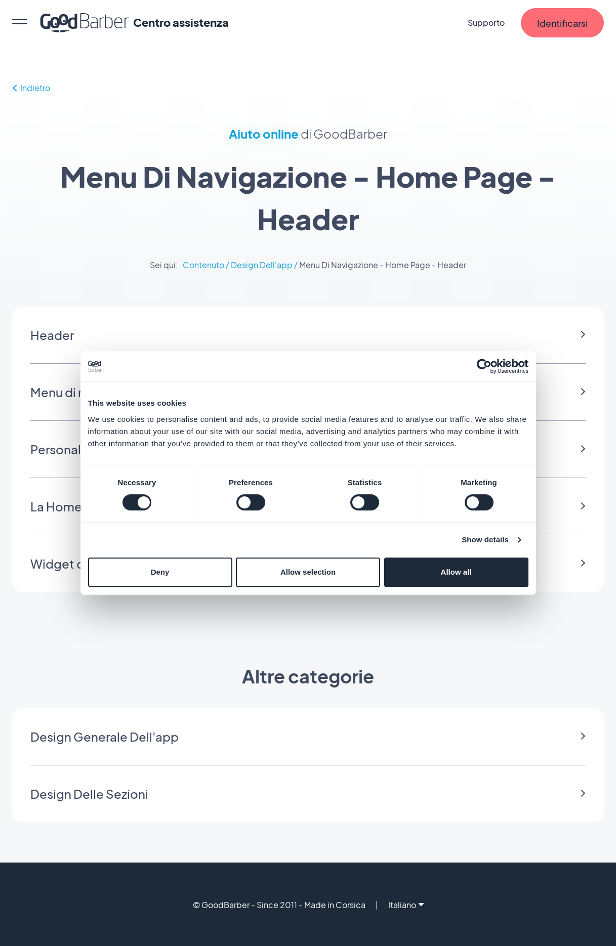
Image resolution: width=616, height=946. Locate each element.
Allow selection (308, 572)
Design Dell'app (262, 265)
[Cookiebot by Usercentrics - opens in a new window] (484, 366)
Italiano (406, 904)
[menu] (19, 23)
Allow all (456, 572)
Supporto (486, 22)
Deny (160, 572)
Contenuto (203, 265)
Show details (485, 539)
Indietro (31, 87)
